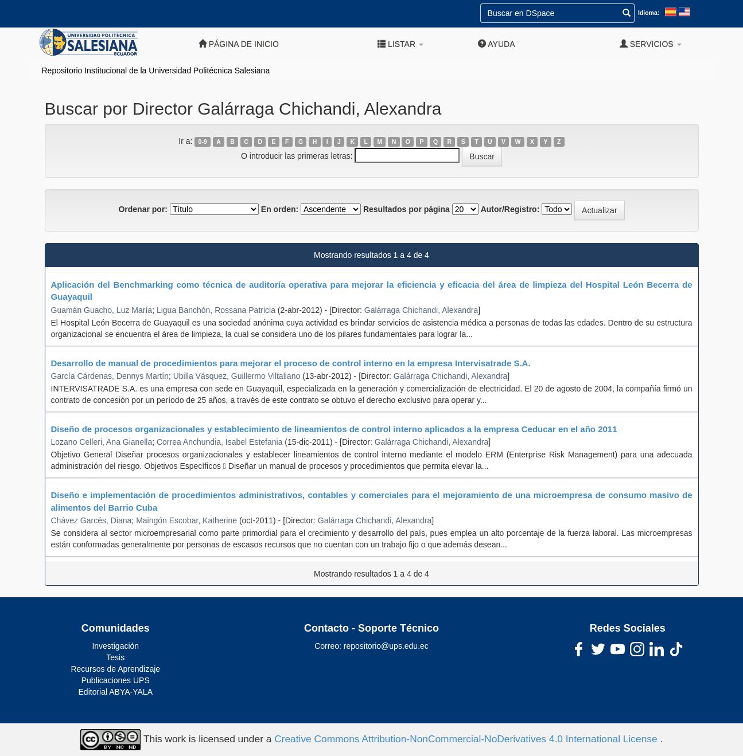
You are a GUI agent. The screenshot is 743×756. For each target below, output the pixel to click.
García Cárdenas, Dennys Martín (110, 376)
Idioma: (648, 12)
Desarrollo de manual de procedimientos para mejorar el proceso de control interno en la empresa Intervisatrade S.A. (291, 363)
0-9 (203, 141)
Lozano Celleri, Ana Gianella (102, 441)
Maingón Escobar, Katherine (186, 520)
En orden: (279, 209)
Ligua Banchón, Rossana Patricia (216, 310)
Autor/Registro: (510, 209)
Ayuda (496, 44)
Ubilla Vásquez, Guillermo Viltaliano (237, 376)
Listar (400, 44)
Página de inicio (239, 44)
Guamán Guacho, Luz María (102, 310)
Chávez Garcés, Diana (91, 520)
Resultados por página (406, 209)
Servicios (651, 44)
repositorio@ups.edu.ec (386, 646)
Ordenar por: (143, 209)
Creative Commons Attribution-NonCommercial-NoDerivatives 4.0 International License (467, 739)
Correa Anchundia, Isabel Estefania (219, 441)
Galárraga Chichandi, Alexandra (421, 310)
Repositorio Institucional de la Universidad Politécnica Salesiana (156, 70)
